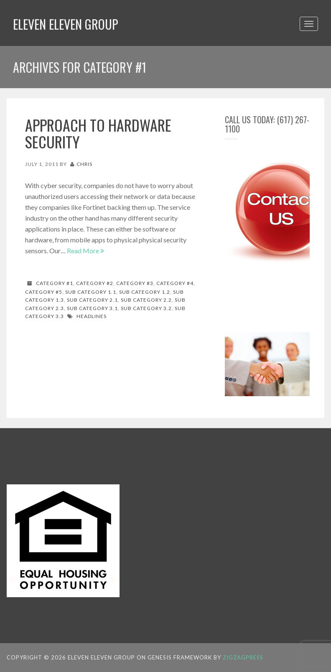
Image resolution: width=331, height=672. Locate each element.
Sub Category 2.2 (146, 300)
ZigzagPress (243, 657)
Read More (85, 251)
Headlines (91, 316)
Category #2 (94, 283)
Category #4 (175, 283)
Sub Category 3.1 (92, 308)
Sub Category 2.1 (92, 300)
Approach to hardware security (98, 133)
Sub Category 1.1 (90, 292)
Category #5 (43, 292)
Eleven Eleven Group (65, 24)
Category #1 (54, 283)
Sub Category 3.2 (146, 308)
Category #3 (134, 283)
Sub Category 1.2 (144, 292)
